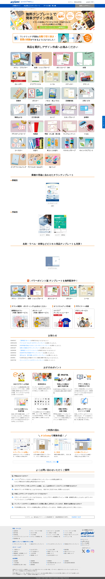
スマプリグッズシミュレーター (21, 536)
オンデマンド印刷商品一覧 (54, 536)
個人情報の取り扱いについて (54, 562)
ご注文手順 (33, 553)
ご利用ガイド (16, 5)
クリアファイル (52, 268)
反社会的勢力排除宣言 (69, 562)
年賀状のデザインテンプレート (71, 544)
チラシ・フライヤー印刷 (36, 530)
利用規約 (50, 560)
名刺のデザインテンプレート (37, 544)
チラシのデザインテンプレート (55, 544)
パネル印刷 (33, 534)
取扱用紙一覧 (17, 538)
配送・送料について (69, 553)
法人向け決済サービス (53, 555)
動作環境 (66, 549)
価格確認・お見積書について (20, 553)
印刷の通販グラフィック (18, 573)
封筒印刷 (16, 534)
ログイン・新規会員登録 (74, 2)
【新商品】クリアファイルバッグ (29, 350)
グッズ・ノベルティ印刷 (53, 534)
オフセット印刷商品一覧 (36, 536)
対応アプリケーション (69, 551)
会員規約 (66, 560)
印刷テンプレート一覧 (53, 551)
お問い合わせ (85, 541)
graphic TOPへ (89, 2)
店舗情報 (33, 560)
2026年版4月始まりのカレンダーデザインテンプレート (35, 345)
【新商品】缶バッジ (25, 340)
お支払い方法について (19, 555)
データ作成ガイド (35, 551)
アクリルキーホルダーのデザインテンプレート (32, 343)
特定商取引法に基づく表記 (20, 564)
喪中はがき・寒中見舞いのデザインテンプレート (33, 355)
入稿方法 (16, 551)
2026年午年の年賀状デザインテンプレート (31, 352)
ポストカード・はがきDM (54, 530)
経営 (52, 206)
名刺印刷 (16, 530)
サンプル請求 (85, 543)
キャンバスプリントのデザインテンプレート (32, 360)
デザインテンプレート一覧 (20, 544)
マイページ (85, 539)
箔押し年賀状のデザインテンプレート (30, 348)
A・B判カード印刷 (52, 532)
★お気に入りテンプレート (32, 5)
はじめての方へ (34, 549)
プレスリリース (51, 564)
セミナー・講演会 (45, 235)
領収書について (34, 555)
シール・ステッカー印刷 (70, 530)
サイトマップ (85, 545)
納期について (51, 553)
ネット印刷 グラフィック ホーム (17, 8)
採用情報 (33, 564)
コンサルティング (52, 203)
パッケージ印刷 (68, 532)
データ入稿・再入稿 (50, 5)
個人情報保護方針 (35, 562)
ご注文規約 (16, 562)
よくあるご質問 (51, 549)
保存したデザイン (84, 5)
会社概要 (16, 560)
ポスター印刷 (34, 532)
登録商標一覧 (75, 517)
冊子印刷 (16, 532)
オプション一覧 (68, 536)
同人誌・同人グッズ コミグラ (71, 534)
